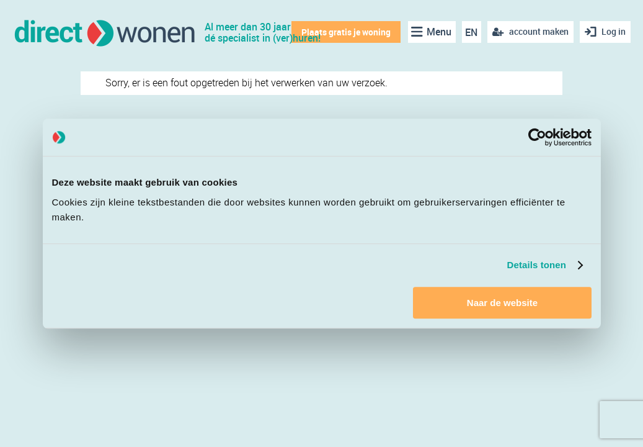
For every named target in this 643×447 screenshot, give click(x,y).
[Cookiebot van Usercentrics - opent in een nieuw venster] (537, 137)
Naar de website (502, 302)
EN (471, 32)
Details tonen (536, 265)
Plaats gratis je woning (346, 32)
